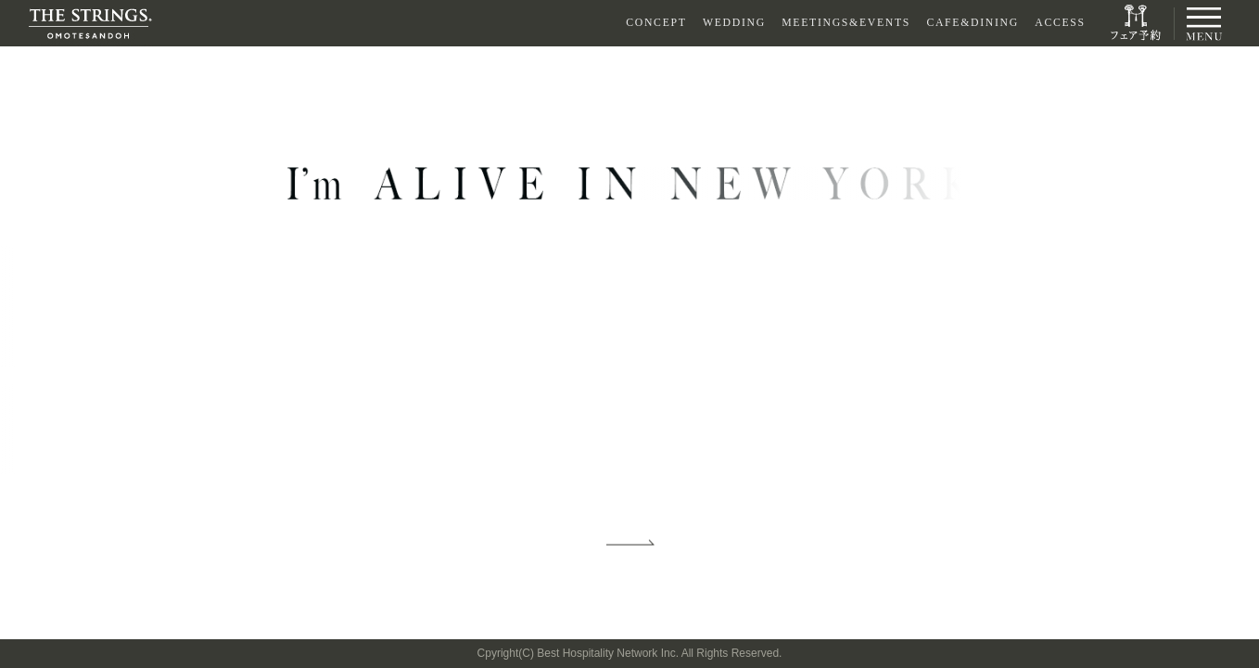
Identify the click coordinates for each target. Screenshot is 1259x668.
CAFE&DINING (972, 23)
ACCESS (1060, 23)
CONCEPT (656, 23)
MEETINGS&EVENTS (846, 23)
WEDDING (734, 23)
